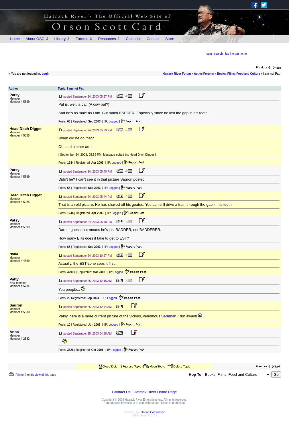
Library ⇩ (62, 39)
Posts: (64, 121)
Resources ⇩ (109, 39)
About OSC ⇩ (36, 39)
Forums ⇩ (84, 39)
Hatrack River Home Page (155, 392)
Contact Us (121, 392)
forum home (239, 53)
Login (45, 73)
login (209, 53)
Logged (113, 121)
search (218, 53)
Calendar (133, 39)
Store (169, 39)
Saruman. (169, 316)
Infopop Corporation (152, 412)
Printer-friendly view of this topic (32, 374)
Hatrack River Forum (177, 73)
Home (15, 39)
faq (227, 53)
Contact (153, 39)
